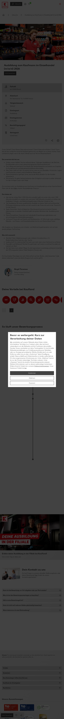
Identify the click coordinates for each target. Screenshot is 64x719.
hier (25, 368)
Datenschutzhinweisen (41, 366)
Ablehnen (32, 378)
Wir (11, 342)
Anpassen (32, 383)
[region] (32, 359)
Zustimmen (32, 373)
